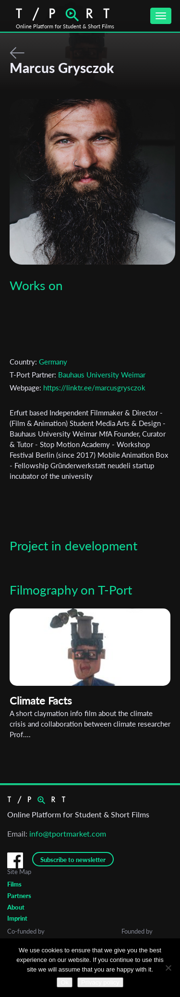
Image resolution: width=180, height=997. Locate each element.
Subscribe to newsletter (73, 859)
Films (14, 884)
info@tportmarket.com (67, 833)
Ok (64, 982)
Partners (19, 896)
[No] (168, 968)
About (15, 907)
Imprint (17, 918)
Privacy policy (100, 982)
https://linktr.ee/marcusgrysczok (94, 387)
